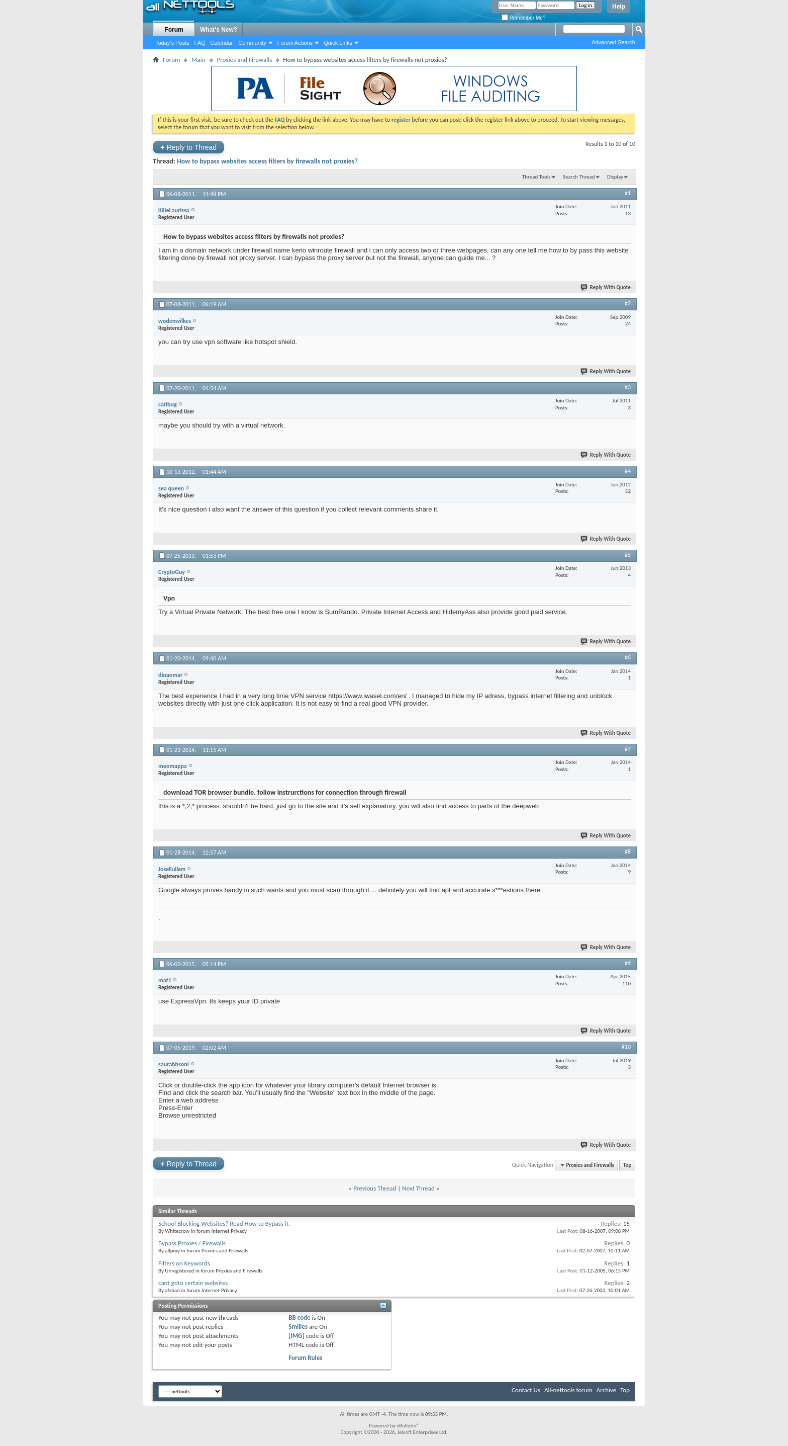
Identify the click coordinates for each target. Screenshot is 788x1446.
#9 (628, 963)
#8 (628, 851)
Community (252, 43)
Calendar (222, 43)
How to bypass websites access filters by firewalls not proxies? (267, 161)
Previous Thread (374, 1188)
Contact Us (526, 1390)
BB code (299, 1317)
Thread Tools (536, 177)
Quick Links (338, 43)
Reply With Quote (606, 287)
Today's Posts (172, 43)
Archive (606, 1390)
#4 (628, 470)
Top (627, 1165)
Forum (173, 29)
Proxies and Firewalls (244, 59)
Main (198, 59)
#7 (628, 748)
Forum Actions (295, 43)
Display (615, 177)
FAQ (200, 43)
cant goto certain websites (193, 1283)
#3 (628, 387)
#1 (628, 193)
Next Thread (418, 1188)
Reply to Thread (188, 147)
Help (618, 6)
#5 (628, 554)
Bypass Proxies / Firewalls (192, 1243)
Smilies (298, 1326)
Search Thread (579, 177)
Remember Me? (523, 18)
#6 (628, 657)
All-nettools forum (568, 1390)
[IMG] (296, 1335)
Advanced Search (613, 42)
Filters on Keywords (184, 1263)
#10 (626, 1046)
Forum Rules (305, 1358)
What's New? (218, 29)
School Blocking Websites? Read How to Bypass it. (224, 1223)
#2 (628, 303)
